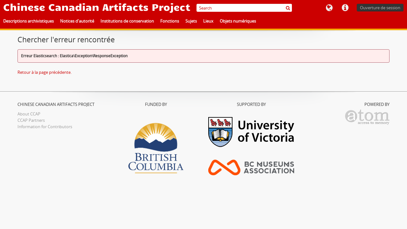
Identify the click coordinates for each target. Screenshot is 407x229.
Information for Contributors (44, 126)
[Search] (244, 8)
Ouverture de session (380, 7)
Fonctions (169, 21)
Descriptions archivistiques (28, 21)
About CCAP (28, 114)
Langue (329, 8)
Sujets (191, 21)
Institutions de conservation (127, 21)
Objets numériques (238, 21)
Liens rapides (345, 8)
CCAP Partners (31, 120)
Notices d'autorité (77, 21)
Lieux (208, 21)
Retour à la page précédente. (44, 72)
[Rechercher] (288, 8)
